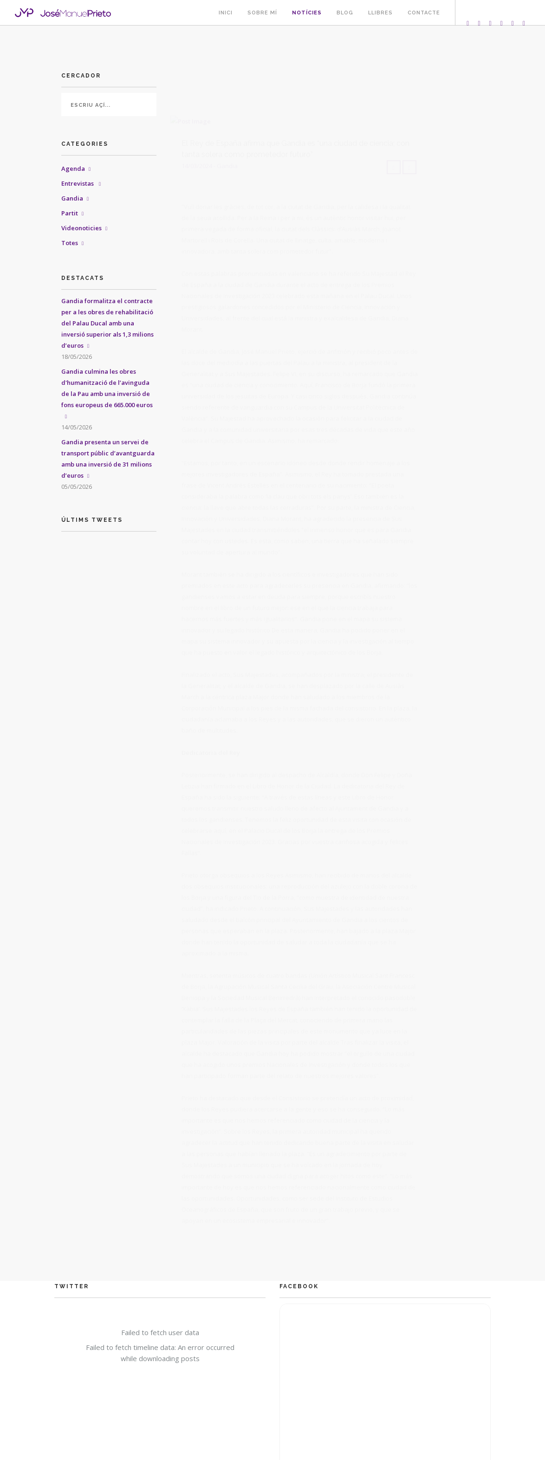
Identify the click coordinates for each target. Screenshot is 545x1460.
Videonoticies (81, 228)
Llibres (380, 13)
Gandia (72, 198)
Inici (226, 13)
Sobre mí (262, 13)
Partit (69, 213)
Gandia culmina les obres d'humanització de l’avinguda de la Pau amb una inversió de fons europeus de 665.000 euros (107, 388)
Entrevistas (78, 183)
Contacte (424, 13)
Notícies (307, 13)
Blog (345, 13)
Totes (69, 243)
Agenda (73, 168)
